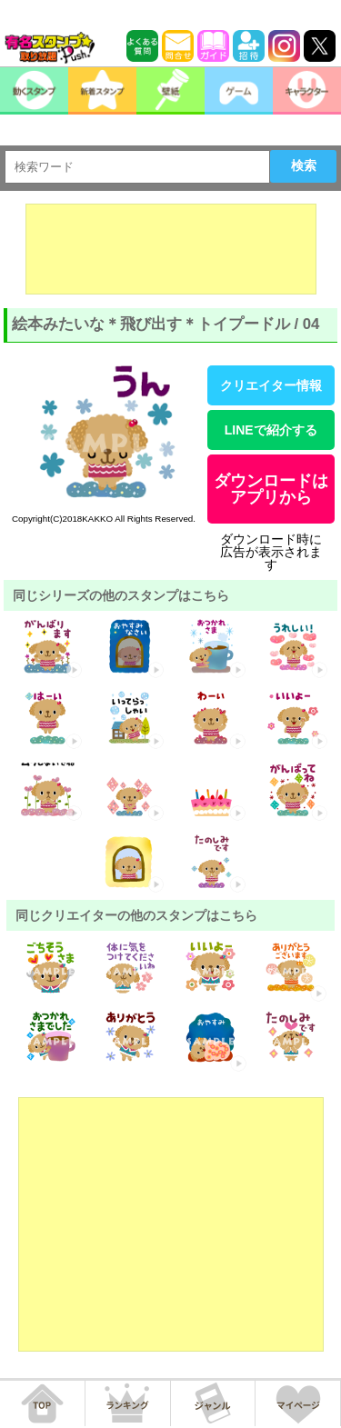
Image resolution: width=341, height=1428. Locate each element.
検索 (303, 165)
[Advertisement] (170, 249)
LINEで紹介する (271, 430)
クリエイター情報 (271, 385)
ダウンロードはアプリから (271, 489)
